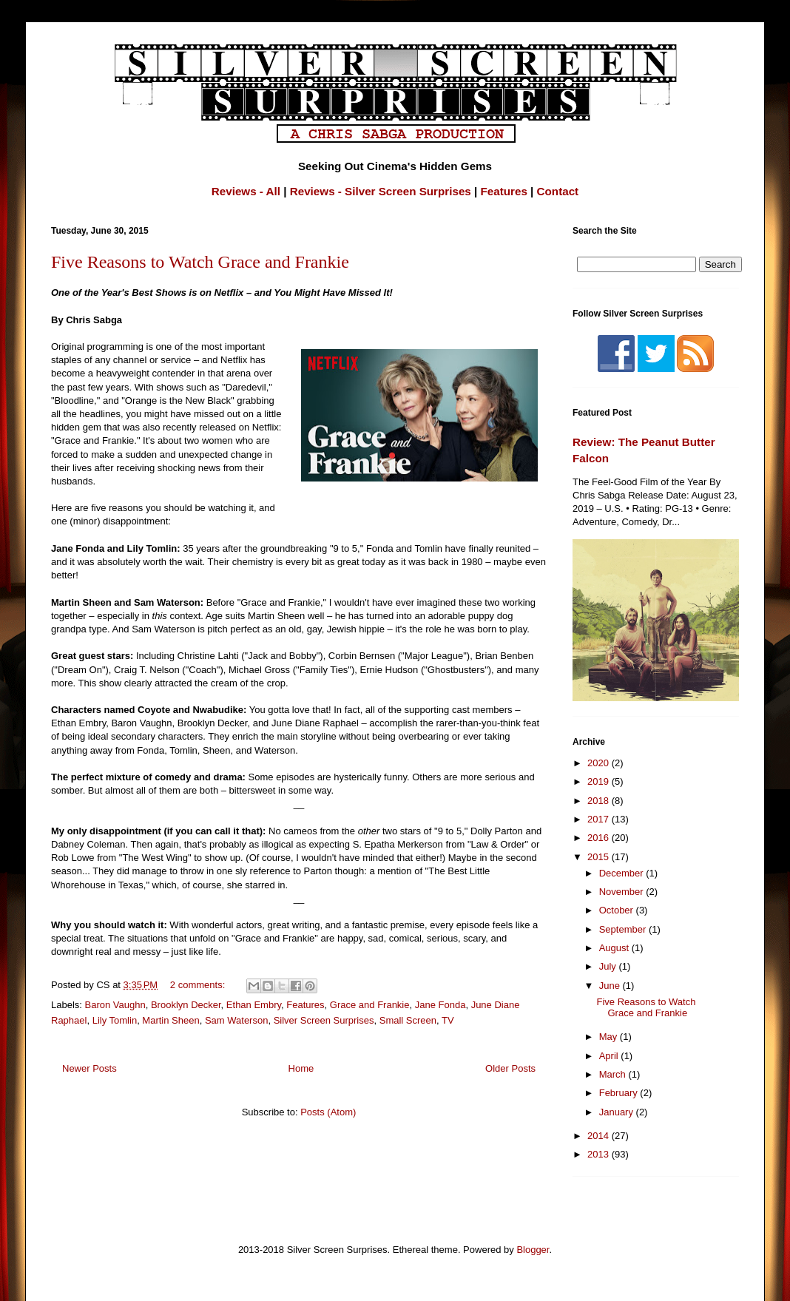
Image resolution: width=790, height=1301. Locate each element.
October (617, 910)
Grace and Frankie (370, 1004)
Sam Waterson (237, 1020)
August (615, 947)
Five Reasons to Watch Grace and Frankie (200, 261)
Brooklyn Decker (186, 1004)
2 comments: (199, 984)
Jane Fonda (440, 1004)
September (624, 929)
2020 (599, 762)
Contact (558, 191)
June (611, 985)
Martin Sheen (170, 1020)
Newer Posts (89, 1068)
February (620, 1092)
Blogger (532, 1249)
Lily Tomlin (114, 1020)
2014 (599, 1135)
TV (448, 1020)
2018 (599, 800)
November (622, 891)
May (609, 1036)
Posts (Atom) (328, 1112)
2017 (599, 819)
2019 (599, 781)
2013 (599, 1154)
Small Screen (407, 1020)
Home (301, 1068)
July (609, 966)
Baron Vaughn (115, 1004)
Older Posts (510, 1068)
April (610, 1055)
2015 (599, 856)
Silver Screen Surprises (324, 1020)
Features (504, 191)
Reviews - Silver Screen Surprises (380, 191)
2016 (599, 837)
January (617, 1112)
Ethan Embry (253, 1004)
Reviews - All (246, 191)
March (614, 1074)
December (622, 873)
